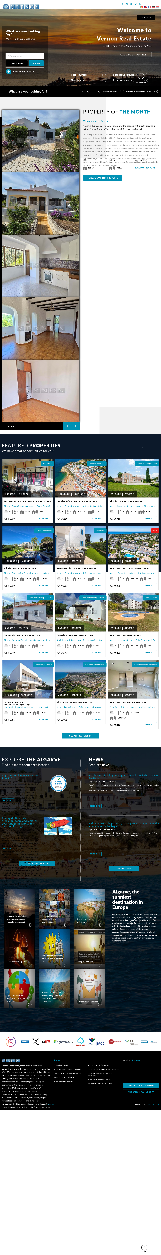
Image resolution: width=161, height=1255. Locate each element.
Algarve (136, 1060)
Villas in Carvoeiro (61, 1065)
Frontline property (43, 664)
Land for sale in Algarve (64, 1077)
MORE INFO (44, 518)
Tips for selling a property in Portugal (100, 1074)
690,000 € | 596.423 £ (145, 167)
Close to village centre (147, 463)
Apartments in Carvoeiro (98, 1065)
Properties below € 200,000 (100, 1083)
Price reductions (88, 75)
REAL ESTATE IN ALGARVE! (133, 54)
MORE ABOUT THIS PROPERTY (102, 178)
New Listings (88, 80)
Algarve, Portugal (141, 1073)
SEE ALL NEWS (123, 868)
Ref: (141, 160)
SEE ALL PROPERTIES (80, 735)
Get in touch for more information (142, 91)
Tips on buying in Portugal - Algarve (103, 1069)
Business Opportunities (130, 75)
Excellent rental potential (40, 597)
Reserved (47, 463)
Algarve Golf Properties (64, 1081)
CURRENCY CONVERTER (141, 1092)
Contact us (146, 18)
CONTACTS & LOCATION (141, 1085)
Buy (85, 91)
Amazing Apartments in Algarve (67, 1069)
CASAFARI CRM (152, 1104)
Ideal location (151, 597)
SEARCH (36, 63)
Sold (155, 530)
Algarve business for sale (99, 1079)
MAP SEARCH (17, 63)
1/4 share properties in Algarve (67, 1073)
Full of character (44, 530)
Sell (96, 91)
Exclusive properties (130, 80)
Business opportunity (94, 664)
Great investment (97, 463)
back (144, 1248)
